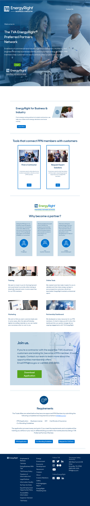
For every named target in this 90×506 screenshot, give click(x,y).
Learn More (21, 126)
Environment (40, 461)
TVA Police (23, 501)
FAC (29, 185)
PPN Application (21, 441)
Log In (17, 65)
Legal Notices (24, 479)
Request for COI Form (66, 441)
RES (58, 185)
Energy (38, 458)
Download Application (29, 374)
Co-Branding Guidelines (44, 441)
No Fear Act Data (26, 485)
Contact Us (69, 9)
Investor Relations (42, 478)
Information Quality (26, 482)
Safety (38, 481)
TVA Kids (23, 463)
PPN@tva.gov (30, 362)
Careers (39, 472)
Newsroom (40, 469)
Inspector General (26, 498)
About (38, 475)
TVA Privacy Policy (26, 471)
